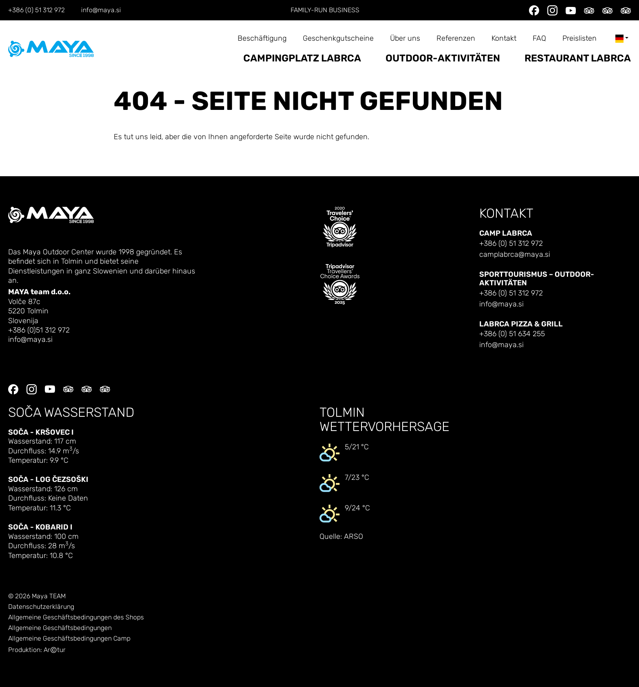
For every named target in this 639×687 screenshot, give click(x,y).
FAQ (539, 38)
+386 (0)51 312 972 (39, 330)
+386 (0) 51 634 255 (512, 334)
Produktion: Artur (37, 650)
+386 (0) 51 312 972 (36, 10)
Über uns (405, 38)
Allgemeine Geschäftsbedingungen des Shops (76, 617)
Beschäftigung (262, 38)
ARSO (353, 536)
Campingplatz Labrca (302, 58)
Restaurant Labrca (577, 58)
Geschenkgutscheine (338, 38)
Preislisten (579, 38)
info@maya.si (101, 10)
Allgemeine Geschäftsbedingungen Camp (69, 638)
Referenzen (455, 38)
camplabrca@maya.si (514, 254)
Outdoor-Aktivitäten (443, 58)
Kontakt (503, 38)
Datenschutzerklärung (41, 607)
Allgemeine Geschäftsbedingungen (60, 628)
